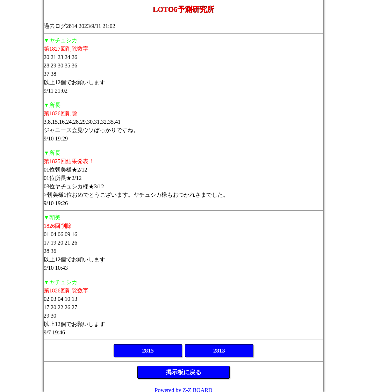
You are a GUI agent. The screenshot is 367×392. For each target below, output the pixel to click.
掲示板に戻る (183, 372)
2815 (148, 350)
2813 (219, 350)
